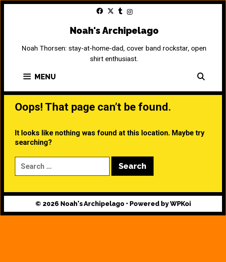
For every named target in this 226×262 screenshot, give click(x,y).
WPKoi (180, 203)
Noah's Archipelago (114, 30)
